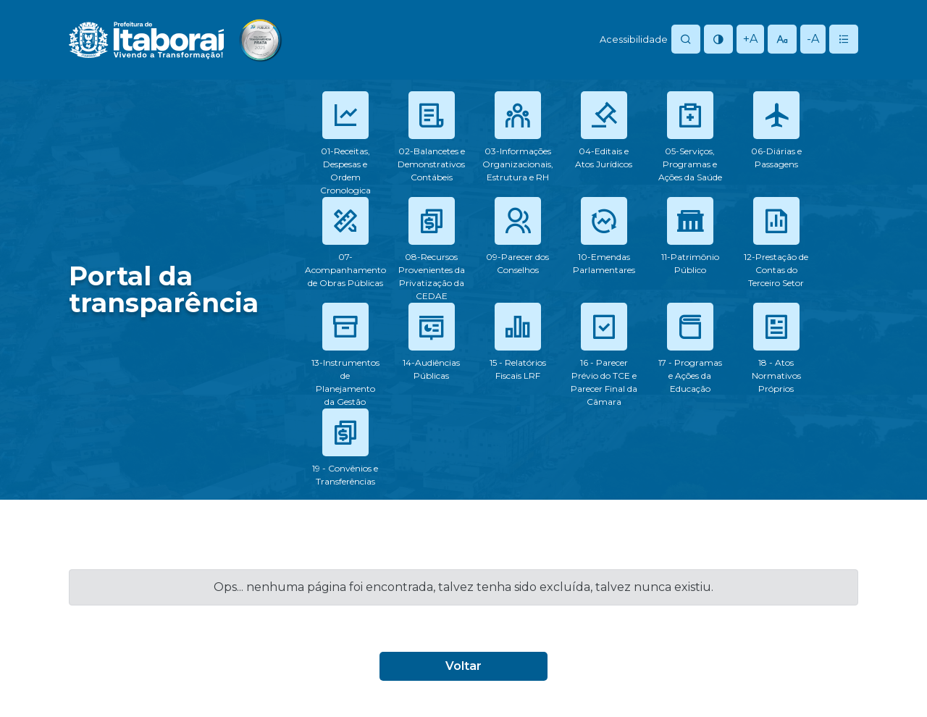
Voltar (463, 666)
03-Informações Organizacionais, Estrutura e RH (517, 164)
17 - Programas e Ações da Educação (690, 375)
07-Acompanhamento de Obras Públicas (345, 269)
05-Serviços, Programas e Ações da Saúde (690, 164)
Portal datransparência (164, 289)
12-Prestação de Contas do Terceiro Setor (776, 269)
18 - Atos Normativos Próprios (776, 375)
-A (813, 39)
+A (750, 39)
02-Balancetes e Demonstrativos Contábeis (431, 164)
